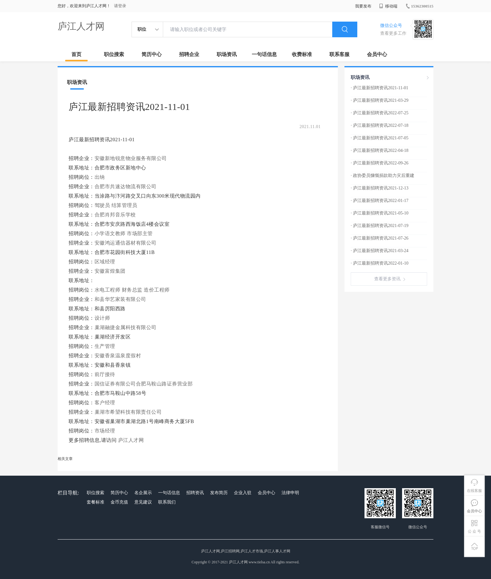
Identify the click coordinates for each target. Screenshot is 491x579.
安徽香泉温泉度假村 (118, 355)
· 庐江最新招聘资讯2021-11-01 (379, 87)
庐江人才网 (81, 26)
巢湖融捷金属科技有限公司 (126, 327)
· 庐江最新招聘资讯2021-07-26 (379, 238)
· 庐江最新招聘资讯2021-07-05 (379, 138)
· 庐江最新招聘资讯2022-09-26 (379, 163)
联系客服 (339, 54)
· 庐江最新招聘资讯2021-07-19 (379, 225)
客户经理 (105, 402)
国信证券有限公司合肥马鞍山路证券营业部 (144, 383)
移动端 (388, 6)
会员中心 (377, 54)
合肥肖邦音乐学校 (116, 214)
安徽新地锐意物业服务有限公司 (131, 158)
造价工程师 (157, 289)
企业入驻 (242, 492)
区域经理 (105, 261)
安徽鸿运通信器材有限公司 (126, 243)
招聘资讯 (195, 492)
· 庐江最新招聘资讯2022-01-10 (379, 263)
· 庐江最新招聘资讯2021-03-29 (379, 100)
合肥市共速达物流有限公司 (126, 186)
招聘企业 (189, 54)
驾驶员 (102, 205)
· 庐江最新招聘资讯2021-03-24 (379, 250)
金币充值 (119, 502)
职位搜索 (114, 54)
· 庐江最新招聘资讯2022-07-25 (379, 113)
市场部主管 (140, 233)
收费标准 (302, 54)
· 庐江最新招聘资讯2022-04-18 (379, 150)
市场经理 (105, 430)
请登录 (120, 5)
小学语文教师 (110, 233)
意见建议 (143, 502)
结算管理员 (124, 205)
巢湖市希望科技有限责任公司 (129, 412)
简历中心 (152, 54)
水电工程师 (108, 289)
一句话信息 (264, 54)
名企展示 (143, 492)
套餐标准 (95, 502)
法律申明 (290, 492)
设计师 (102, 318)
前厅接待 (105, 374)
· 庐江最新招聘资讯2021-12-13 (379, 188)
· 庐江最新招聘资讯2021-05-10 (379, 213)
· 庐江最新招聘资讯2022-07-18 (379, 125)
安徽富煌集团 (111, 271)
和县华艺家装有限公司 (121, 299)
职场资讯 (227, 54)
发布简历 (219, 492)
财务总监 (132, 289)
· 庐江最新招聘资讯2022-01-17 (379, 200)
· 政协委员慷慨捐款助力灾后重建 (382, 175)
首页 (76, 54)
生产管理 (105, 346)
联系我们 (167, 502)
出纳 (100, 177)
